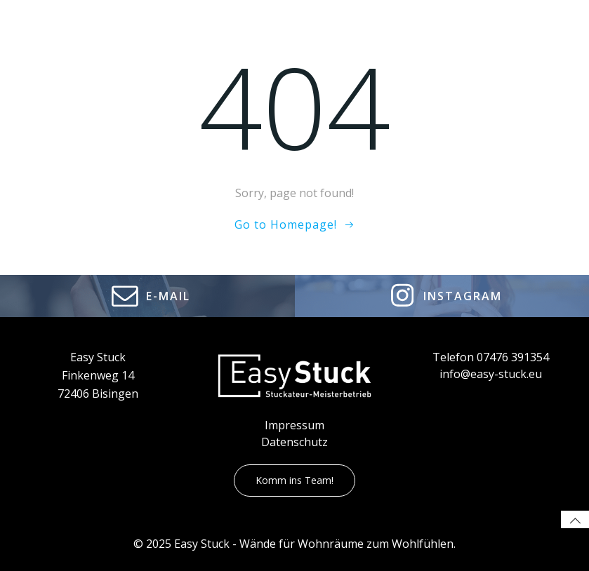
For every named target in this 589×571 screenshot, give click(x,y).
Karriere (452, 38)
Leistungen (374, 38)
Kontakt (516, 38)
